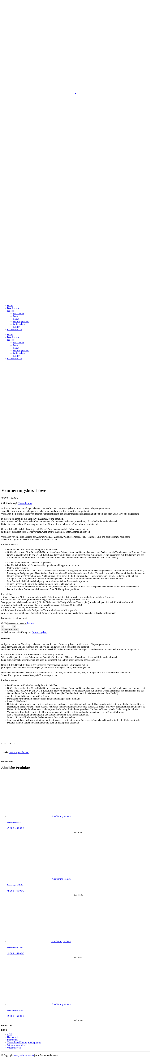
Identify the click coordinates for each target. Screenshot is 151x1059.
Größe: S (13, 752)
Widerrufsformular (16, 1045)
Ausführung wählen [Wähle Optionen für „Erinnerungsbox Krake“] (61, 879)
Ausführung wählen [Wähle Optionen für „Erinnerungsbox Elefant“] (61, 1004)
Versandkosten (25, 503)
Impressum (12, 1039)
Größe (4, 623)
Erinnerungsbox (39, 632)
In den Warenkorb (10, 629)
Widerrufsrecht (14, 1047)
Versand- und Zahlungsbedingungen (24, 1042)
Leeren (30, 623)
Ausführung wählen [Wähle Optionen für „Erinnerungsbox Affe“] (61, 816)
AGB (9, 1034)
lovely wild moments (24, 1055)
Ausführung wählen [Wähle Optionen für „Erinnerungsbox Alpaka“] (61, 941)
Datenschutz (13, 1037)
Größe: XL (23, 752)
